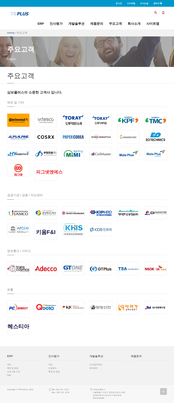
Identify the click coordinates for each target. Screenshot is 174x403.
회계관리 (94, 368)
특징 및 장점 (12, 368)
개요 (9, 364)
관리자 (157, 3)
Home (10, 32)
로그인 (119, 3)
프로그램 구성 (13, 371)
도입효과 (52, 368)
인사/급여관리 (96, 364)
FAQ (9, 375)
